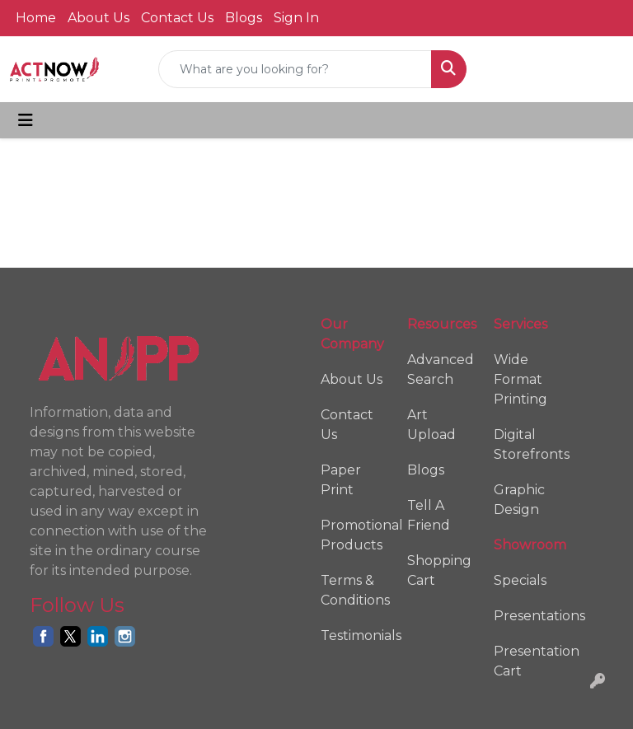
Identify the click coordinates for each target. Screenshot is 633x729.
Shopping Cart (439, 570)
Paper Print (341, 480)
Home (36, 18)
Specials (520, 580)
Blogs (243, 18)
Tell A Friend (428, 515)
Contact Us (177, 18)
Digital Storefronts (527, 444)
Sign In (296, 18)
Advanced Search (440, 369)
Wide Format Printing (520, 379)
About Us (98, 18)
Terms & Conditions (354, 590)
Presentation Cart (527, 661)
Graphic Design (519, 499)
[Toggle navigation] (25, 120)
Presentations (527, 616)
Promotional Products (354, 535)
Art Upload (431, 424)
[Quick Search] (295, 69)
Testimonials (354, 635)
